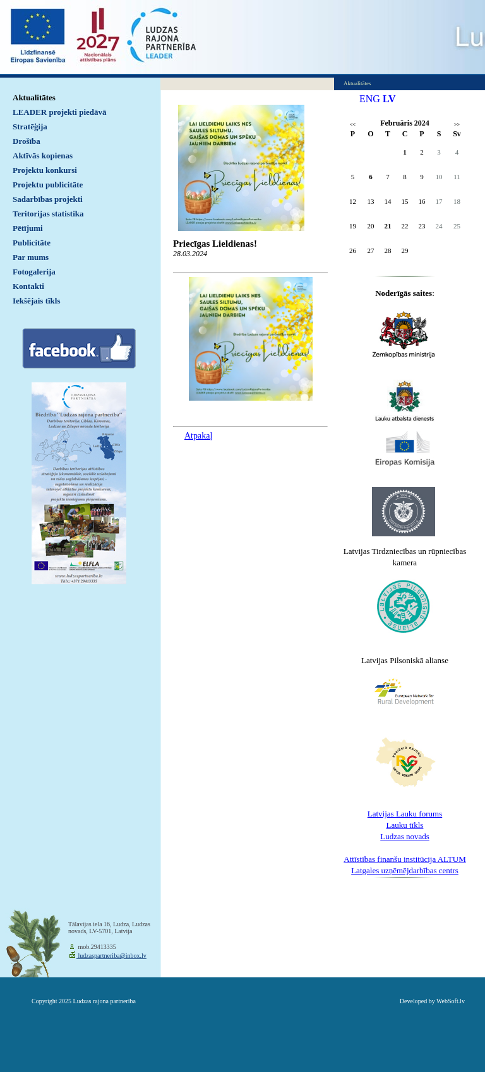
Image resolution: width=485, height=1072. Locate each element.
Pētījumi (28, 228)
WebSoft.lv (450, 1001)
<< (353, 124)
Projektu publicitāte (48, 184)
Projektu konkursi (45, 170)
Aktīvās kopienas (43, 155)
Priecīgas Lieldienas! (215, 244)
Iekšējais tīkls (36, 300)
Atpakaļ (198, 435)
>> (457, 124)
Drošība (26, 141)
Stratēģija (30, 126)
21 (388, 226)
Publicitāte (32, 242)
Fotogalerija (34, 271)
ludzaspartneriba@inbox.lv (111, 955)
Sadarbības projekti (48, 199)
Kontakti (28, 286)
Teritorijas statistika (48, 213)
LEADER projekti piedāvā (60, 112)
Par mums (31, 257)
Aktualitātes (34, 97)
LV (389, 98)
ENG (369, 98)
